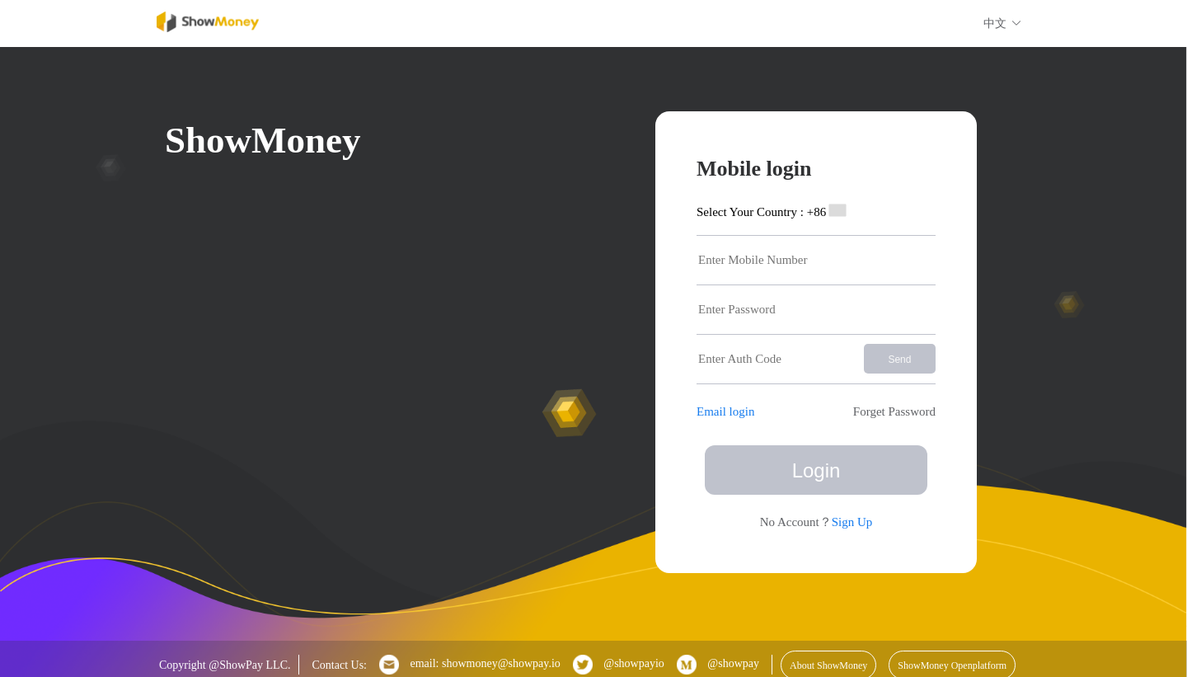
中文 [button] (1002, 23)
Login (816, 470)
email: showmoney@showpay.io (470, 665)
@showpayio (618, 665)
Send (899, 359)
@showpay (718, 665)
